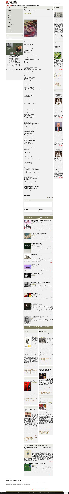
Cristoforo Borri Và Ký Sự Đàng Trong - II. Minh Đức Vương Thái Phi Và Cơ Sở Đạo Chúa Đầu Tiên (30, 370)
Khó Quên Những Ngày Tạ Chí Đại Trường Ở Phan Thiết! (40, 282)
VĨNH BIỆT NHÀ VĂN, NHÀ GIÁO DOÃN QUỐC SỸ (58, 94)
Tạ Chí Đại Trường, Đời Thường (36, 243)
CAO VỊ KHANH (59, 85)
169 (46, 217)
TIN (55, 90)
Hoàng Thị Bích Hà (43, 337)
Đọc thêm (51, 262)
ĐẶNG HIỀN (31, 438)
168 (44, 217)
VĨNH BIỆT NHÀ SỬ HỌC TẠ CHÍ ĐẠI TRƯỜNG (39, 316)
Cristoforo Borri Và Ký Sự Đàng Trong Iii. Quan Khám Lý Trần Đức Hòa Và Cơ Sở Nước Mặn (30, 366)
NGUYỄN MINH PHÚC (34, 266)
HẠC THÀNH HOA (34, 275)
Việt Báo (58, 157)
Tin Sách (26, 445)
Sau (51, 9)
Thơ (25, 377)
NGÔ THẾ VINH (35, 336)
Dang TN (57, 82)
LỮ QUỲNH (33, 235)
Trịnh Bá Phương (47, 433)
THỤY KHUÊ (29, 371)
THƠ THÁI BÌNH (34, 254)
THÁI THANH (31, 439)
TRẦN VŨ (42, 431)
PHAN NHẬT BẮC (43, 359)
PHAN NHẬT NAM (46, 431)
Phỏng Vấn (41, 396)
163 (34, 217)
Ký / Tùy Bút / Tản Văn (28, 407)
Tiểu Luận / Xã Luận (42, 367)
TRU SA (32, 305)
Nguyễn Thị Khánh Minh (46, 393)
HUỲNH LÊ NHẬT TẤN (27, 13)
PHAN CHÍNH (33, 284)
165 (38, 217)
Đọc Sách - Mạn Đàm (37, 445)
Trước (49, 9)
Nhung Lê (49, 391)
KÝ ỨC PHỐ (27, 398)
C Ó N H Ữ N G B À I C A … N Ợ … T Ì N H (30, 410)
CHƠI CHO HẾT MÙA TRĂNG (45, 358)
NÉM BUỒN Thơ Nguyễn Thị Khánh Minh (57, 80)
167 (42, 217)
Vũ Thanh (32, 223)
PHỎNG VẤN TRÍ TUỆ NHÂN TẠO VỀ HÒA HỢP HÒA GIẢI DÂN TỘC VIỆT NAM (45, 400)
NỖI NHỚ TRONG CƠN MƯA (57, 47)
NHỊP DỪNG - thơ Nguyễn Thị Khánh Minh (57, 76)
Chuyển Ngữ (44, 445)
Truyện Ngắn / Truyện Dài (43, 331)
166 (40, 217)
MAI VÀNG (27, 439)
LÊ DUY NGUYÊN (34, 382)
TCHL (32, 318)
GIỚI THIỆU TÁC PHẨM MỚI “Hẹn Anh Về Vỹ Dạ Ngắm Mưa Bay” (35, 463)
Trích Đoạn (31, 445)
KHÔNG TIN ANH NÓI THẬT (29, 380)
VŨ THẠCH (33, 295)
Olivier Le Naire (8, 37)
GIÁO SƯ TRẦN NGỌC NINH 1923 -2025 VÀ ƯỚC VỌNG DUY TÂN (30, 334)
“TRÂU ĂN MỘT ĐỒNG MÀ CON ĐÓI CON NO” (45, 334)
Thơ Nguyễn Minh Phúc (35, 264)
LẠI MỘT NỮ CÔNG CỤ (35, 293)
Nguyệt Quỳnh (43, 433)
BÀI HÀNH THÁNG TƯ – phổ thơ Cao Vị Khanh (58, 84)
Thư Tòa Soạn (56, 7)
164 (36, 217)
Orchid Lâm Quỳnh (9, 38)
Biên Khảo (26, 331)
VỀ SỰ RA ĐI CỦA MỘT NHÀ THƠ (37, 273)
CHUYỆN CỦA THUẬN (44, 360)
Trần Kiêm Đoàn (50, 402)
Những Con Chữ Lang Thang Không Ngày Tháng (39, 233)
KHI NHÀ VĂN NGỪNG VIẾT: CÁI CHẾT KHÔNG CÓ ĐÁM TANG (45, 370)
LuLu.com (20, 64)
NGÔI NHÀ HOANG (34, 303)
